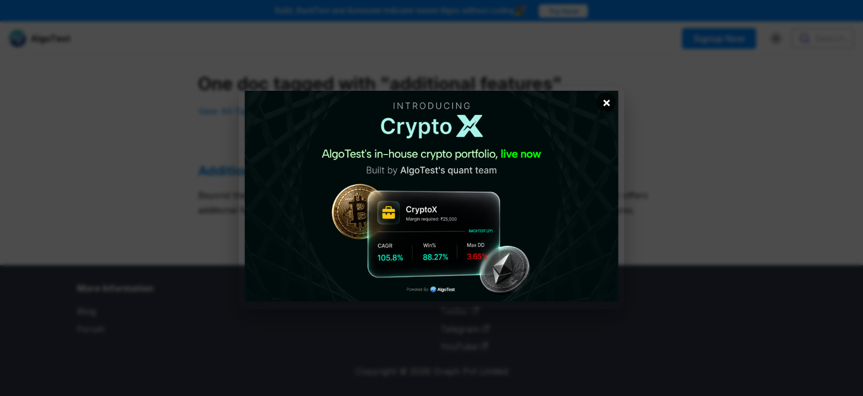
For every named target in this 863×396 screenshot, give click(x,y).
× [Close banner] (606, 102)
